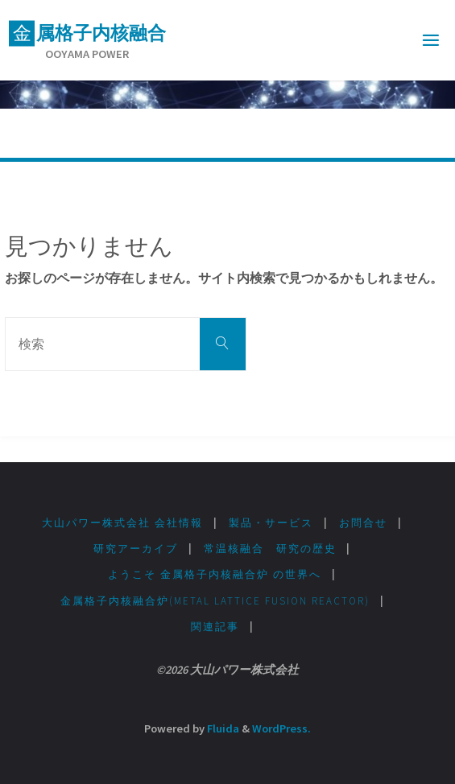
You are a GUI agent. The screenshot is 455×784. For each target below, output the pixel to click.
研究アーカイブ (135, 548)
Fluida (222, 728)
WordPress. (281, 728)
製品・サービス (271, 523)
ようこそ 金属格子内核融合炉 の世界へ (214, 574)
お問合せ (363, 523)
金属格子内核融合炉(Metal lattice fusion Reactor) (215, 601)
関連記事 (215, 626)
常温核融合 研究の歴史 (270, 548)
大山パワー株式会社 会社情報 (122, 523)
